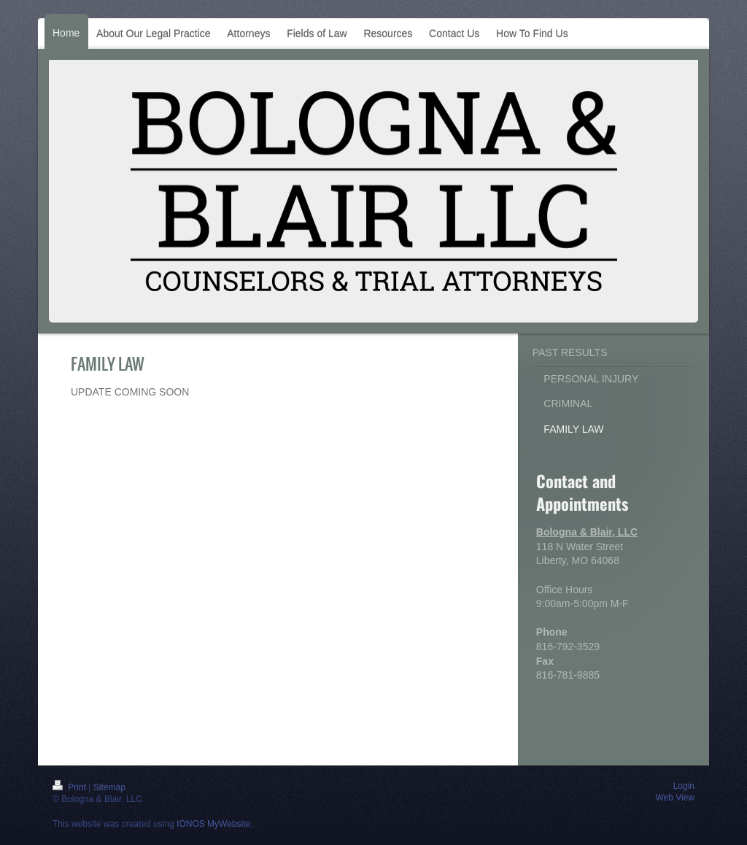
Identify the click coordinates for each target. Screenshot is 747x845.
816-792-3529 (568, 646)
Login (683, 786)
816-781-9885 (568, 675)
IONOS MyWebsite (213, 824)
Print (70, 787)
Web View (674, 797)
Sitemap (109, 787)
